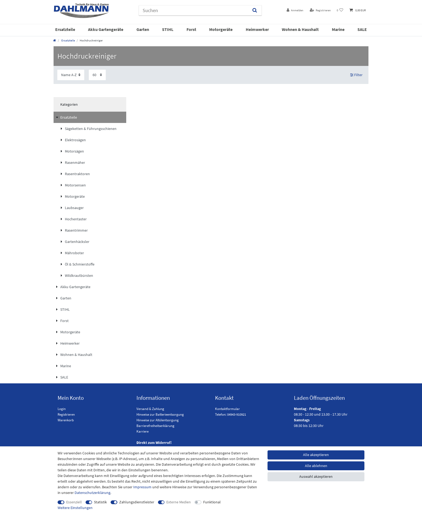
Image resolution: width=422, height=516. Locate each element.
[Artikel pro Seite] (97, 75)
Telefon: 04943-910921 (230, 414)
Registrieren (66, 414)
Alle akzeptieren (316, 454)
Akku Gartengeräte (105, 29)
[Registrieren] (320, 10)
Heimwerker (257, 29)
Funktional (212, 502)
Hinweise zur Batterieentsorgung (160, 414)
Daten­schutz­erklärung (92, 492)
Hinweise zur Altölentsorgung (157, 420)
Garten (142, 29)
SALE (362, 29)
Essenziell (74, 502)
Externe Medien (178, 502)
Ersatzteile (65, 29)
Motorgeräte (221, 29)
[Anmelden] (295, 10)
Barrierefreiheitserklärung (155, 426)
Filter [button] (356, 74)
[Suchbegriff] (193, 10)
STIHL (167, 29)
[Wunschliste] (340, 10)
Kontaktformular (227, 409)
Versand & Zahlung (150, 409)
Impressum (142, 487)
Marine (338, 29)
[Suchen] (255, 10)
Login (62, 409)
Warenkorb (66, 420)
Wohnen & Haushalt (300, 29)
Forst (191, 29)
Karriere (142, 431)
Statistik (100, 502)
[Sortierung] (70, 75)
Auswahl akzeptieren (316, 476)
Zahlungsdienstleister (136, 502)
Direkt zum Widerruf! (154, 442)
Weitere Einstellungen (75, 507)
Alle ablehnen (316, 465)
